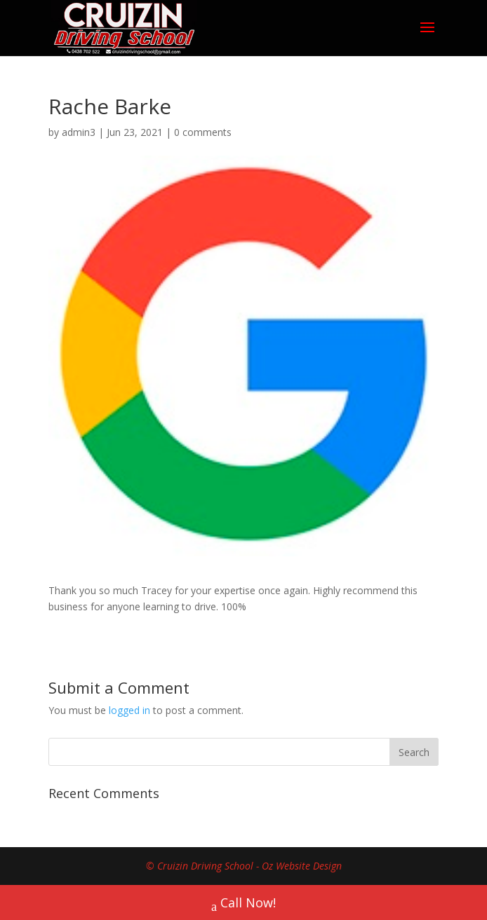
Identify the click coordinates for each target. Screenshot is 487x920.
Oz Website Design (302, 865)
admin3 (78, 132)
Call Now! (243, 904)
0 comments (203, 132)
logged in (129, 710)
